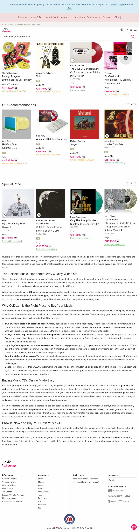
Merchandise (43, 492)
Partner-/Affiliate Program (13, 495)
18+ (39, 508)
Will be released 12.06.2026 (48, 92)
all (127, 105)
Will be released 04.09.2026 (14, 163)
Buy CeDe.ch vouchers (12, 501)
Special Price (11, 184)
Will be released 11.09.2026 (48, 154)
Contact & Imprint (9, 479)
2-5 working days (77, 90)
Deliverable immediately (114, 163)
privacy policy (44, 4)
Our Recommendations (19, 105)
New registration (9, 498)
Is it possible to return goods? (86, 482)
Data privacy (7, 488)
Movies (41, 482)
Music (40, 479)
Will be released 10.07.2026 (14, 91)
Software (42, 504)
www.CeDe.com (39, 17)
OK (69, 8)
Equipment (42, 498)
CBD (40, 501)
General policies (9, 485)
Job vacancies (8, 492)
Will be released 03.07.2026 (116, 94)
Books (41, 488)
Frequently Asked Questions (85, 479)
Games (41, 485)
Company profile (9, 482)
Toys (40, 495)
